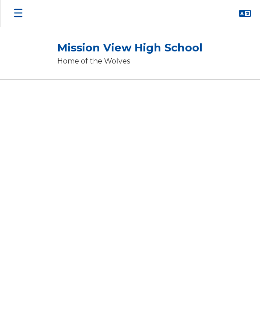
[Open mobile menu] (18, 13)
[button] (245, 13)
